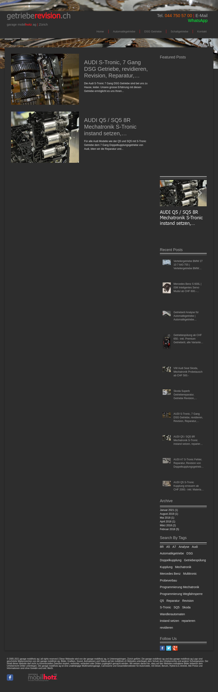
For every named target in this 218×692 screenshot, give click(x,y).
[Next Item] (200, 193)
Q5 (162, 600)
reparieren (188, 620)
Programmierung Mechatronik (179, 587)
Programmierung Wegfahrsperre (181, 594)
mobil (21, 24)
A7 (174, 546)
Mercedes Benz (170, 573)
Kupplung (166, 567)
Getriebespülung (195, 560)
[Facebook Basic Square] (162, 648)
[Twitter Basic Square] (168, 648)
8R (162, 546)
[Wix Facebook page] (10, 677)
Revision (188, 600)
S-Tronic (165, 607)
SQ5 (176, 607)
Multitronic (190, 573)
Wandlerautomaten (172, 614)
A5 (168, 546)
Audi (195, 546)
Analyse (184, 546)
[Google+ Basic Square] (175, 648)
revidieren (166, 627)
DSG (189, 553)
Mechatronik (183, 567)
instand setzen (169, 620)
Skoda (186, 607)
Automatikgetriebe (172, 553)
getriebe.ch (39, 16)
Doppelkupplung (170, 560)
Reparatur (173, 600)
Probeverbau (168, 580)
